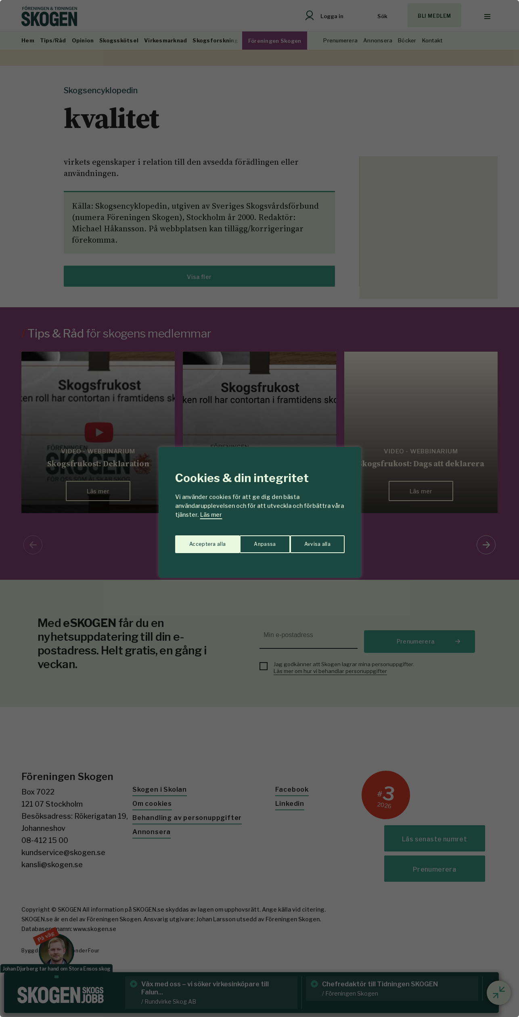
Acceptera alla (312, 540)
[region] (259, 508)
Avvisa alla (251, 540)
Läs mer (211, 514)
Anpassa (198, 540)
